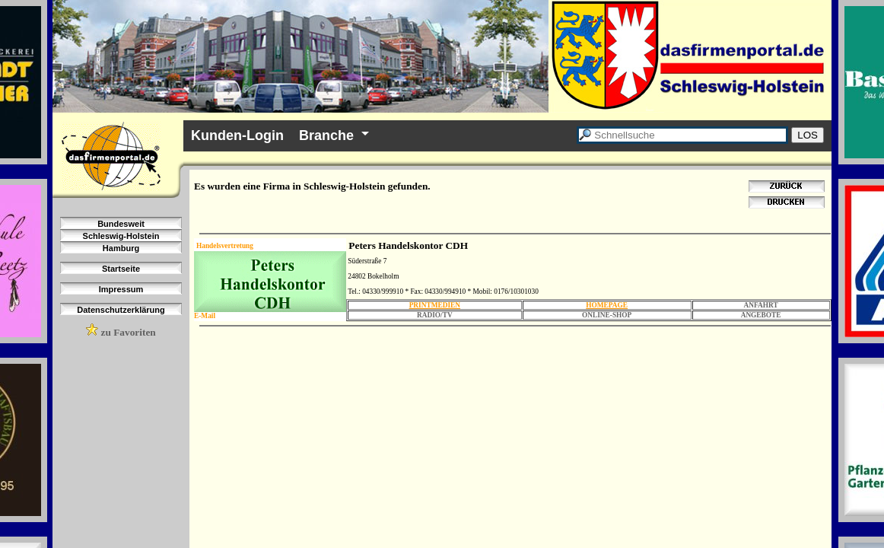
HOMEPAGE (607, 305)
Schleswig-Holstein (121, 236)
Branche (326, 135)
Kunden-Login (237, 135)
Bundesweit (121, 223)
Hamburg (121, 248)
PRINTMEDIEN (434, 305)
